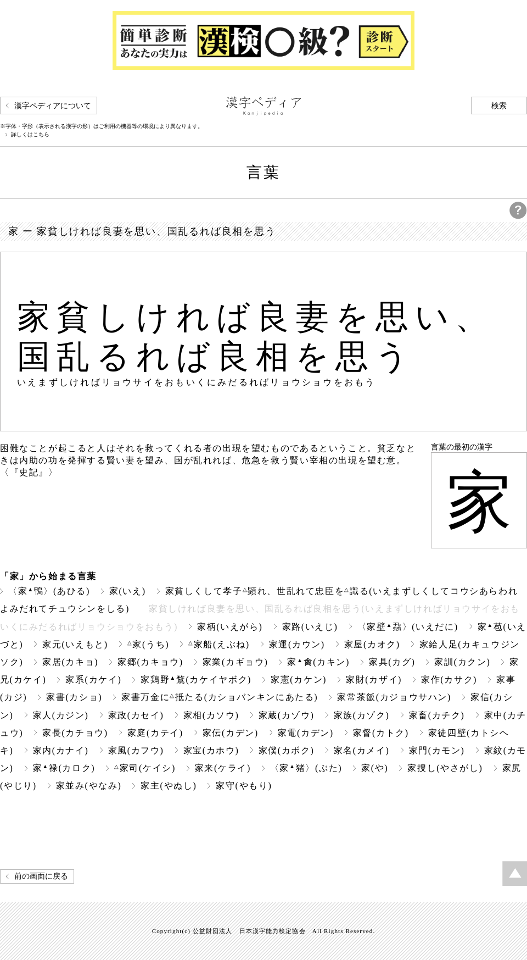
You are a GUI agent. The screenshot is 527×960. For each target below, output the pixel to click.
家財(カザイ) (374, 679)
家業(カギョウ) (235, 662)
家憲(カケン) (299, 679)
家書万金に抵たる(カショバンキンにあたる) (219, 697)
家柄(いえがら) (230, 626)
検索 (499, 106)
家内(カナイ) (61, 750)
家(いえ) (127, 591)
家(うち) (148, 644)
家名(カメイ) (362, 750)
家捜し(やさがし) (445, 768)
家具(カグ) (392, 662)
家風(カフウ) (136, 750)
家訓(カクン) (462, 662)
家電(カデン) (306, 732)
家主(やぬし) (169, 785)
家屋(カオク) (372, 644)
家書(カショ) (74, 697)
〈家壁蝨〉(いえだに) (407, 626)
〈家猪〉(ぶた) (306, 768)
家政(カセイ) (136, 715)
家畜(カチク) (437, 715)
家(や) (374, 768)
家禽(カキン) (318, 662)
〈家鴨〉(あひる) (49, 591)
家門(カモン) (437, 750)
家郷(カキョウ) (150, 662)
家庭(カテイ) (155, 732)
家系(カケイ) (93, 679)
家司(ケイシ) (145, 768)
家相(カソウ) (211, 715)
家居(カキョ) (70, 662)
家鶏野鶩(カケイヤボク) (196, 679)
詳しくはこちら (30, 134)
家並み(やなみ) (89, 785)
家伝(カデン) (231, 732)
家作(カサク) (449, 679)
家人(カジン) (61, 715)
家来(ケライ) (223, 768)
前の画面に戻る (41, 876)
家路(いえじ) (310, 626)
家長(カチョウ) (75, 732)
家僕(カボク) (287, 750)
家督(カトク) (381, 732)
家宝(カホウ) (211, 750)
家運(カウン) (297, 644)
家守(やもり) (244, 785)
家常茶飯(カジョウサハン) (394, 697)
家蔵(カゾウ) (287, 715)
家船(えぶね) (219, 644)
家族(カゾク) (362, 715)
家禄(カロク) (64, 768)
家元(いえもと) (75, 644)
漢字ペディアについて (52, 106)
